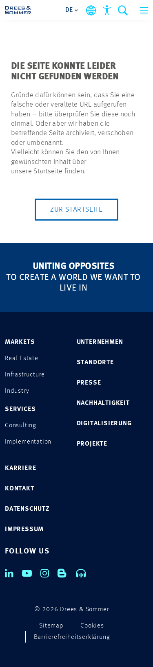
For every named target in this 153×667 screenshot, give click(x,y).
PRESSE (89, 383)
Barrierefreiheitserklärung (72, 637)
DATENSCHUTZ (27, 509)
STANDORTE (95, 362)
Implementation (28, 442)
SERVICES (20, 409)
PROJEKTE (92, 444)
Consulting (20, 425)
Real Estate (21, 358)
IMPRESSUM (24, 529)
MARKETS (20, 342)
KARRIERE (20, 468)
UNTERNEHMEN (100, 342)
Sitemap (51, 626)
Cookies (92, 626)
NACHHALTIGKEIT (103, 403)
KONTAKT (19, 488)
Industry (17, 391)
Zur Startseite (76, 209)
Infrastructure (25, 375)
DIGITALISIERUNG (104, 423)
